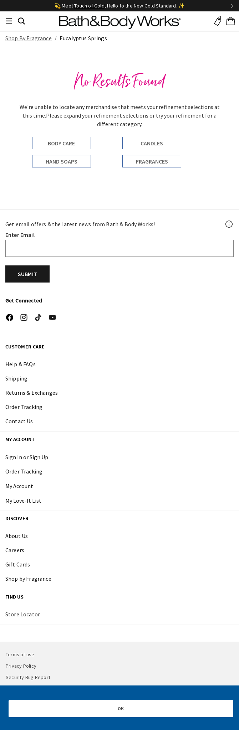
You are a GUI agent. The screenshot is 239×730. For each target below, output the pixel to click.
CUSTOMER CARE (25, 346)
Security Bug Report (28, 677)
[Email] (119, 248)
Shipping (16, 378)
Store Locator (22, 614)
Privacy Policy (21, 666)
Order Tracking (23, 406)
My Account (20, 439)
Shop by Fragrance (28, 578)
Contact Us (19, 421)
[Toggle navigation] (8, 21)
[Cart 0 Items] (230, 21)
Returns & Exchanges (31, 392)
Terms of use (20, 654)
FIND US (14, 597)
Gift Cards (17, 564)
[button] (21, 20)
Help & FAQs (20, 364)
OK (121, 708)
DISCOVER (17, 518)
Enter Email (20, 234)
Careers (14, 550)
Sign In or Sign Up (26, 457)
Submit (27, 274)
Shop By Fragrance (28, 38)
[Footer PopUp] (229, 224)
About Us (16, 535)
